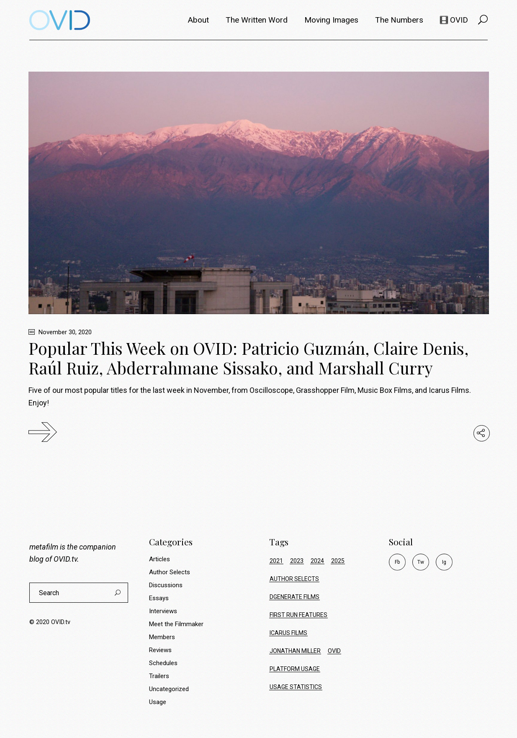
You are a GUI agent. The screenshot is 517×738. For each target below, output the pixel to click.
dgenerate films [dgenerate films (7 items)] (294, 596)
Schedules (163, 663)
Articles (159, 559)
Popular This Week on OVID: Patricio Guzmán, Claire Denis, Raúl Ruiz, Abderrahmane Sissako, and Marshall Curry (248, 358)
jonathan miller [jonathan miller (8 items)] (295, 651)
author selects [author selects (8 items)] (294, 578)
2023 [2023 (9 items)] (297, 560)
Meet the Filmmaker (176, 624)
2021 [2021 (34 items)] (276, 560)
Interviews (163, 611)
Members (162, 637)
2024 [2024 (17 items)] (317, 560)
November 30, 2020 (60, 332)
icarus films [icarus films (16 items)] (288, 633)
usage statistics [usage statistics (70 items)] (296, 687)
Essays (159, 598)
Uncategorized (169, 689)
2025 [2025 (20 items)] (338, 560)
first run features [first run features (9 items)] (298, 615)
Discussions (166, 585)
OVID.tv (65, 559)
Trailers (159, 676)
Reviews (160, 650)
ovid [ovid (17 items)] (334, 651)
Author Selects (169, 572)
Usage (157, 702)
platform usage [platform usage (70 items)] (295, 669)
